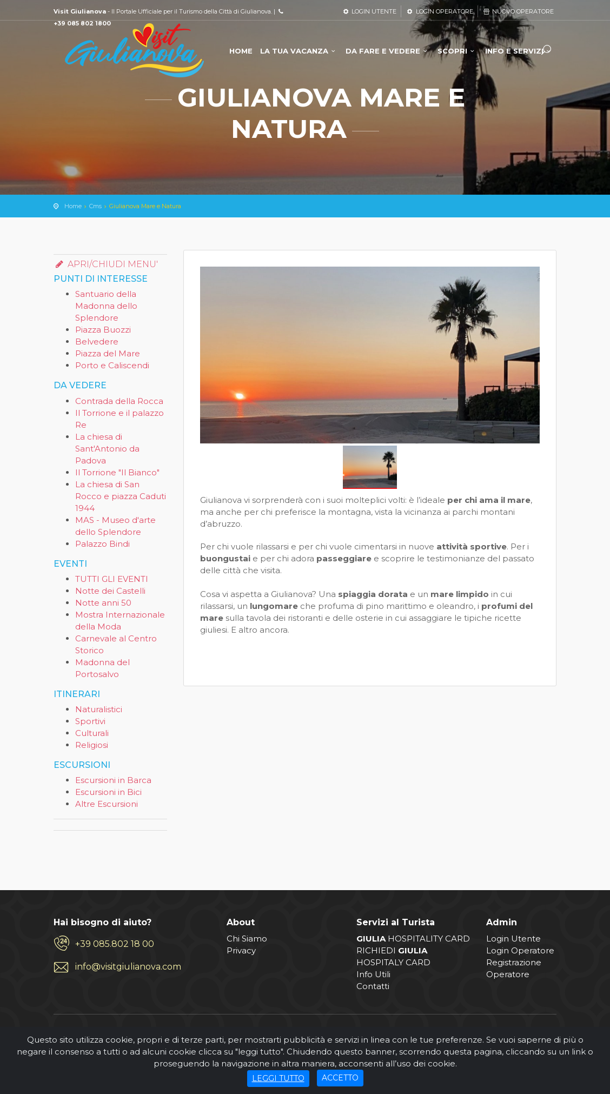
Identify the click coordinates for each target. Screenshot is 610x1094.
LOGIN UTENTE (369, 11)
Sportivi (90, 721)
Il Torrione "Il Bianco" (117, 472)
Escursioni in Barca (113, 780)
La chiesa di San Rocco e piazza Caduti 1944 (120, 496)
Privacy (241, 950)
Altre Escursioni (106, 804)
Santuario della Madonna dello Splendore (106, 306)
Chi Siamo (247, 938)
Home (73, 206)
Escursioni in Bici (108, 792)
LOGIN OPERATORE (439, 11)
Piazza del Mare (107, 353)
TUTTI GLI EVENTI (111, 579)
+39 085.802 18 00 (114, 944)
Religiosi (91, 745)
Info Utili (373, 974)
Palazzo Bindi (102, 544)
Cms (95, 206)
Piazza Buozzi (103, 329)
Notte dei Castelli (110, 591)
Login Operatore (520, 950)
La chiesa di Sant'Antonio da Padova (107, 449)
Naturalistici (98, 709)
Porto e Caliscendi (112, 365)
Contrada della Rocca (119, 401)
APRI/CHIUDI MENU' (106, 264)
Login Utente (513, 938)
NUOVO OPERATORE (518, 11)
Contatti (372, 986)
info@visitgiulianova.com (128, 967)
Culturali (92, 733)
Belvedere (96, 341)
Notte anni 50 (103, 603)
